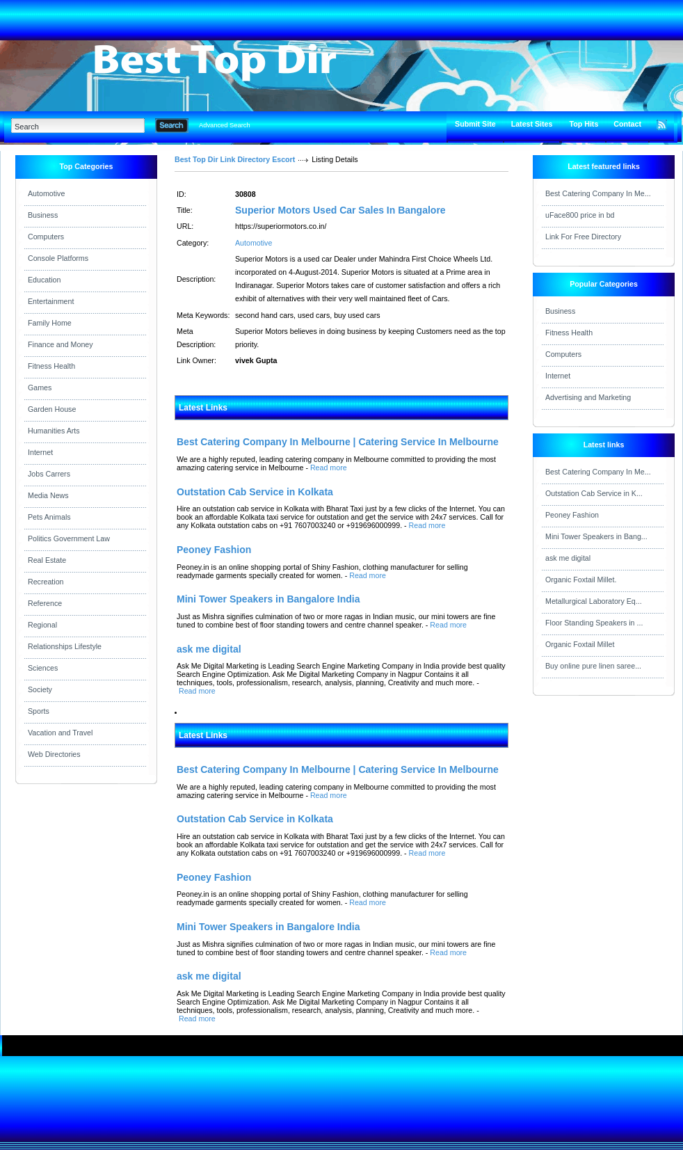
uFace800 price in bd (580, 215)
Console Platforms (58, 258)
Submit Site (475, 124)
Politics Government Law (69, 538)
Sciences (43, 668)
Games (39, 387)
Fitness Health (51, 366)
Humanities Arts (54, 430)
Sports (38, 711)
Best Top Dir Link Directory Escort (235, 159)
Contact (627, 124)
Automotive (46, 193)
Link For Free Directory (583, 236)
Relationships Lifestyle (65, 646)
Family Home (50, 323)
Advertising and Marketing (588, 397)
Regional (42, 625)
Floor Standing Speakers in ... (594, 622)
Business (43, 215)
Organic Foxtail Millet (580, 644)
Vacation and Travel (60, 732)
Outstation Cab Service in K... (594, 493)
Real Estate (47, 560)
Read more (328, 467)
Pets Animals (49, 517)
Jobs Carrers (49, 474)
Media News (48, 495)
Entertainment (51, 301)
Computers (46, 236)
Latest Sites (532, 124)
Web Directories (54, 754)
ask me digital (567, 558)
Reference (45, 603)
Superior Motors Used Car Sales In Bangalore (340, 210)
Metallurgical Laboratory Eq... (593, 601)
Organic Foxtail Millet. (580, 579)
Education (44, 279)
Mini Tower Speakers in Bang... (596, 536)
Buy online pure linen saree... (593, 666)
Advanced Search (224, 125)
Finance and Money (60, 344)
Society (40, 689)
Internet (40, 452)
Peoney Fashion (572, 515)
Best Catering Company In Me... (598, 193)
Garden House (52, 409)
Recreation (46, 581)
